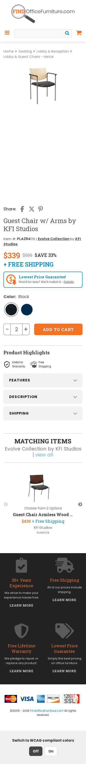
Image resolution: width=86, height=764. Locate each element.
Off (36, 751)
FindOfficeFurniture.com (47, 711)
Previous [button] (5, 504)
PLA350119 (43, 533)
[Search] (67, 33)
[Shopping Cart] (79, 32)
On (50, 751)
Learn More (22, 605)
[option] (43, 504)
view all (44, 454)
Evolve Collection (53, 238)
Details (69, 282)
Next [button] (80, 504)
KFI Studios (43, 527)
